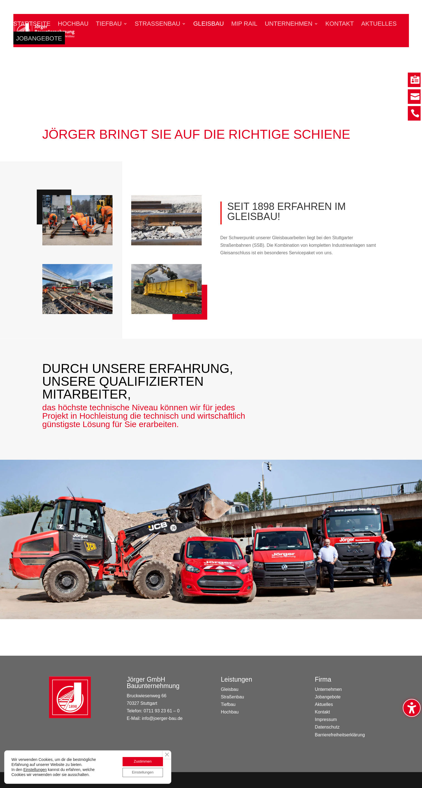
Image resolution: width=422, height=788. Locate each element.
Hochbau (73, 24)
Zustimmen (140, 760)
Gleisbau (208, 24)
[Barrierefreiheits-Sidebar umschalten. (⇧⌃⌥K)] (412, 708)
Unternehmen (288, 24)
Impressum (326, 719)
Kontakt (339, 24)
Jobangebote (39, 40)
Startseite (32, 24)
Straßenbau (157, 24)
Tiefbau (109, 24)
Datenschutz (327, 727)
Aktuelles (379, 24)
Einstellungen (35, 769)
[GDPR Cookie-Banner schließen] (166, 753)
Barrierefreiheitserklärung (340, 734)
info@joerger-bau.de (162, 718)
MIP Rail (244, 24)
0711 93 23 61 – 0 (162, 710)
